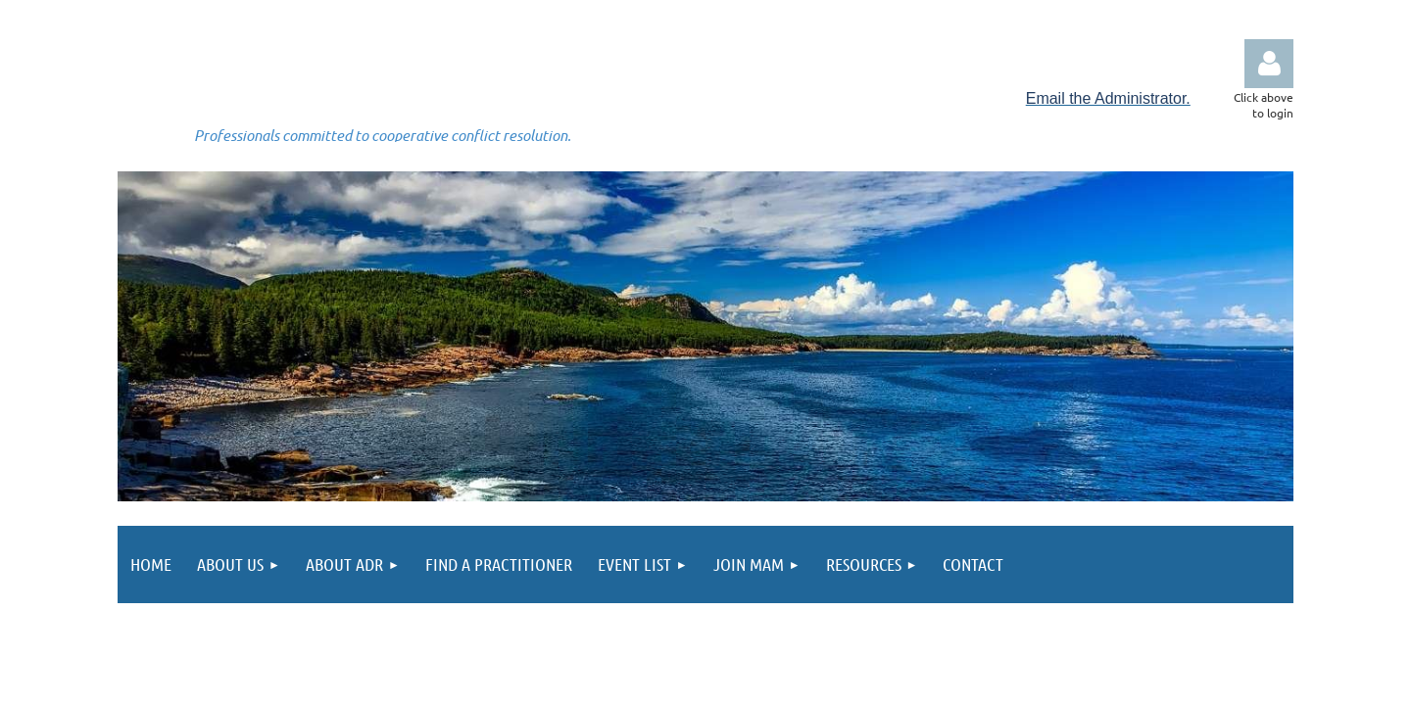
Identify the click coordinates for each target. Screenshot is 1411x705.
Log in (1268, 63)
